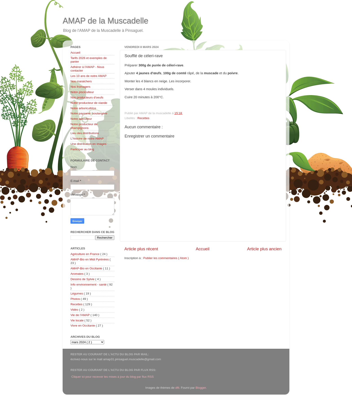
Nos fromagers (80, 86)
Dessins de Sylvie (82, 279)
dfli (177, 387)
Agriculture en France (85, 254)
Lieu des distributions (84, 133)
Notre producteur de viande (88, 103)
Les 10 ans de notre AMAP (88, 76)
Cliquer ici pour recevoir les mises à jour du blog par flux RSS (112, 376)
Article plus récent (141, 248)
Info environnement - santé (88, 284)
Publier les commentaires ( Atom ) (166, 258)
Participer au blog (82, 149)
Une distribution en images (88, 144)
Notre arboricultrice (83, 108)
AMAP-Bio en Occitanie (86, 268)
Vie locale (77, 320)
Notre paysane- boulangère (88, 113)
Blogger (201, 387)
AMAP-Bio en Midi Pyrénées (90, 259)
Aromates (77, 273)
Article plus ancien (264, 248)
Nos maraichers (81, 81)
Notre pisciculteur (82, 92)
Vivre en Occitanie (83, 325)
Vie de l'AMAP (80, 315)
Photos (75, 299)
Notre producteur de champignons (83, 125)
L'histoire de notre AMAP (87, 138)
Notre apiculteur (81, 118)
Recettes (143, 118)
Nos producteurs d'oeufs (86, 97)
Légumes (77, 293)
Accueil (202, 248)
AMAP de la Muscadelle (105, 20)
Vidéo (74, 309)
